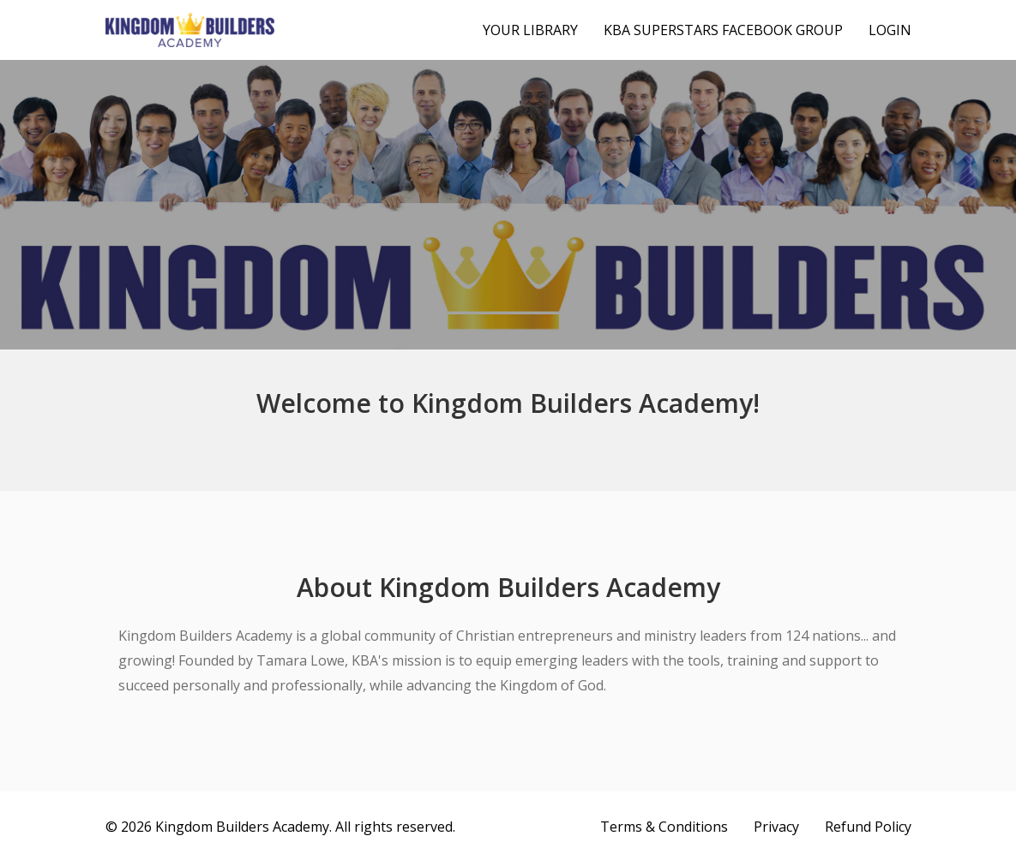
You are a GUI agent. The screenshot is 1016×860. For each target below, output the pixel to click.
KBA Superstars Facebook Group (723, 30)
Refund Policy (868, 826)
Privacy (776, 826)
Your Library (530, 30)
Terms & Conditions (664, 826)
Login (890, 30)
